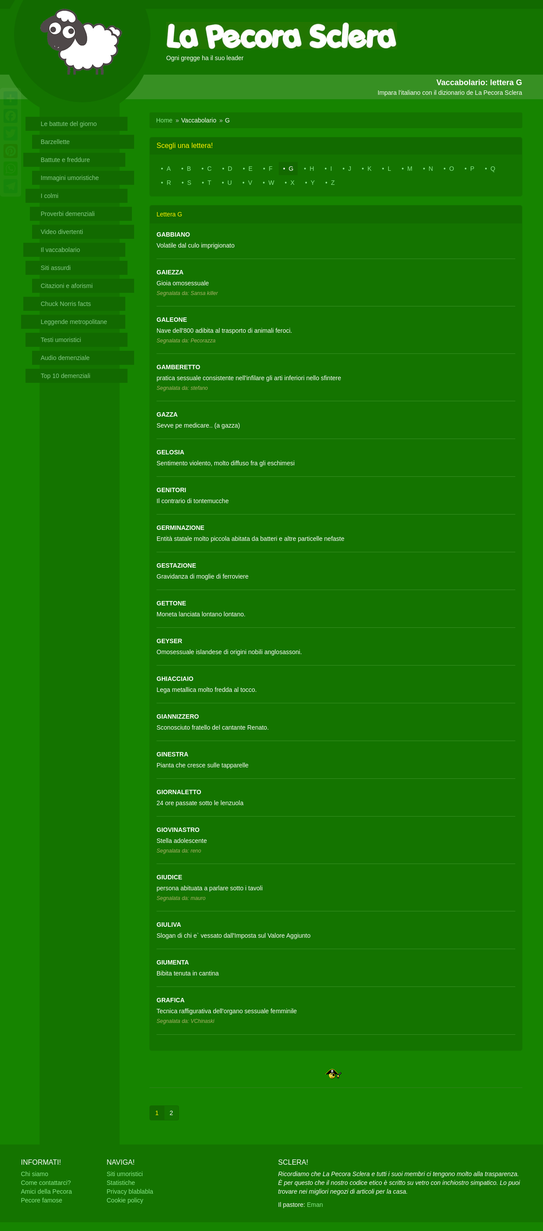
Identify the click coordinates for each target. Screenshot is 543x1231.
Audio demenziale (65, 357)
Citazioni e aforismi (67, 285)
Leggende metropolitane (74, 321)
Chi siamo (34, 1173)
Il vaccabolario (60, 249)
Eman (315, 1204)
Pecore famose (41, 1200)
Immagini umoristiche (70, 177)
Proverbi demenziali (68, 213)
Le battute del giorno (69, 123)
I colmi (49, 195)
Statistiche (121, 1182)
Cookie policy (125, 1200)
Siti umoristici (125, 1173)
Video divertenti (62, 231)
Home (164, 120)
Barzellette (55, 141)
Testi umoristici (61, 339)
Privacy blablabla (130, 1191)
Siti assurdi (56, 267)
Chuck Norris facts (66, 303)
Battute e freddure (65, 159)
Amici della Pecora (46, 1191)
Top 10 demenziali (66, 375)
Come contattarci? (46, 1182)
